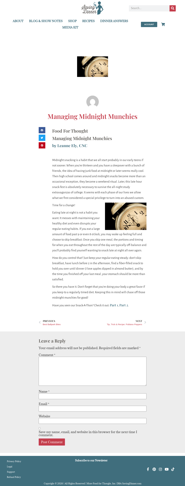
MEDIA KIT (70, 27)
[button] (42, 130)
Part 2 (123, 305)
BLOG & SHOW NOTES (46, 21)
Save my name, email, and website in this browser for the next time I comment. (88, 433)
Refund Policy (14, 477)
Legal (9, 466)
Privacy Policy (14, 461)
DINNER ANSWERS (114, 21)
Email (44, 403)
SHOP (72, 21)
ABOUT (18, 21)
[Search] (173, 8)
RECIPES (88, 21)
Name (44, 391)
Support (11, 471)
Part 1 (114, 305)
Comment (47, 354)
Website (44, 416)
